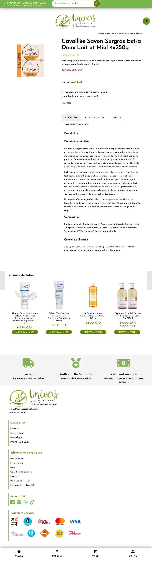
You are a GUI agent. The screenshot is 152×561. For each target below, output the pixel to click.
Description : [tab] (71, 117)
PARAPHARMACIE (19, 442)
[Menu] (142, 21)
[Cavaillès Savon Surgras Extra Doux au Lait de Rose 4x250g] (149, 280)
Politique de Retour (20, 481)
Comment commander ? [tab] (77, 124)
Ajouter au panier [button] (24, 332)
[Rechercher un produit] (85, 3)
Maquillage (16, 437)
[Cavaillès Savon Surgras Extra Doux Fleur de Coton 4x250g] (2, 280)
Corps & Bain (16, 433)
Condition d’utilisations (21, 472)
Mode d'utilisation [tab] (94, 117)
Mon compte (16, 463)
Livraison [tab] (116, 117)
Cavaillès (77, 82)
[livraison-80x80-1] (28, 363)
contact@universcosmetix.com (23, 409)
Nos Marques (17, 458)
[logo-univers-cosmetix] (76, 21)
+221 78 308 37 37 (17, 412)
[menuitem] (142, 21)
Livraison (28, 374)
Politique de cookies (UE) (22, 485)
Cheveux (14, 428)
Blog (12, 467)
